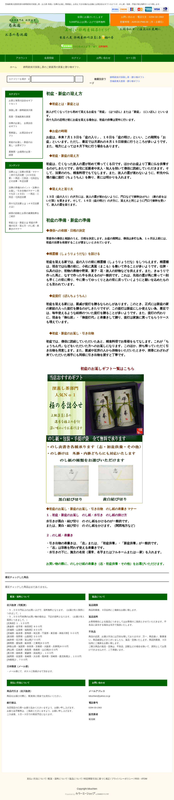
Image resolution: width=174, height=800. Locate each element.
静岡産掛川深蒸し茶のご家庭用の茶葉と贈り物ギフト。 (50, 67)
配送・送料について (57, 779)
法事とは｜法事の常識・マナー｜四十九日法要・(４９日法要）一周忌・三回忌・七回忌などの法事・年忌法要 (24, 177)
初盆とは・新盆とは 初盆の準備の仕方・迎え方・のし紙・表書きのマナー (24, 225)
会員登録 (46, 58)
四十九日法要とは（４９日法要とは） (24, 205)
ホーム (11, 67)
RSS (137, 779)
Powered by (87, 794)
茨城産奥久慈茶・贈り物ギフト (125, 81)
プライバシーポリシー (122, 779)
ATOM (144, 779)
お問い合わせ (100, 58)
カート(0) (128, 58)
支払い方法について (36, 779)
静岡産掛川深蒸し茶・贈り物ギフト (127, 77)
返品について (75, 779)
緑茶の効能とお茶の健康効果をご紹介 (24, 214)
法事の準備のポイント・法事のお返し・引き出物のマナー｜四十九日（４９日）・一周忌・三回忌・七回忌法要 (24, 192)
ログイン (73, 58)
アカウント (19, 58)
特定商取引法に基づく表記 (97, 779)
